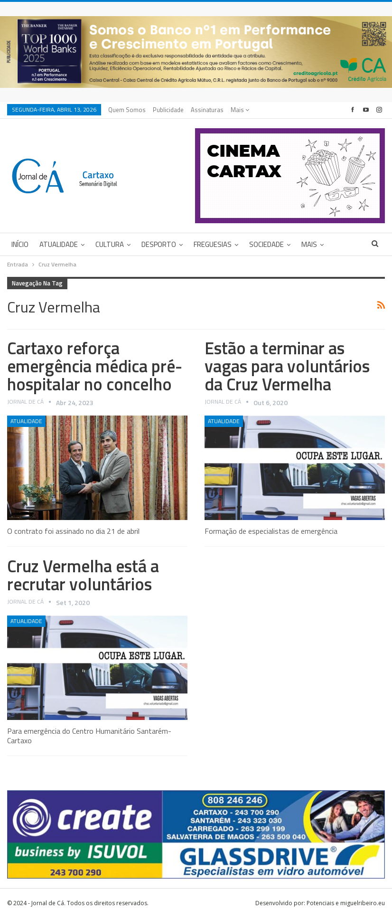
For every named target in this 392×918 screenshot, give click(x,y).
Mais (240, 109)
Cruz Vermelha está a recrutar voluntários (83, 575)
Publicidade (168, 109)
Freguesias (213, 244)
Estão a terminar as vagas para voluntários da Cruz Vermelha (287, 366)
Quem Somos (127, 109)
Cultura (109, 244)
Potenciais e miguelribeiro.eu (346, 903)
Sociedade (266, 244)
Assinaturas (207, 109)
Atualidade (58, 244)
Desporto (158, 244)
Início (19, 244)
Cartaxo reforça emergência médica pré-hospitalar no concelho (94, 366)
